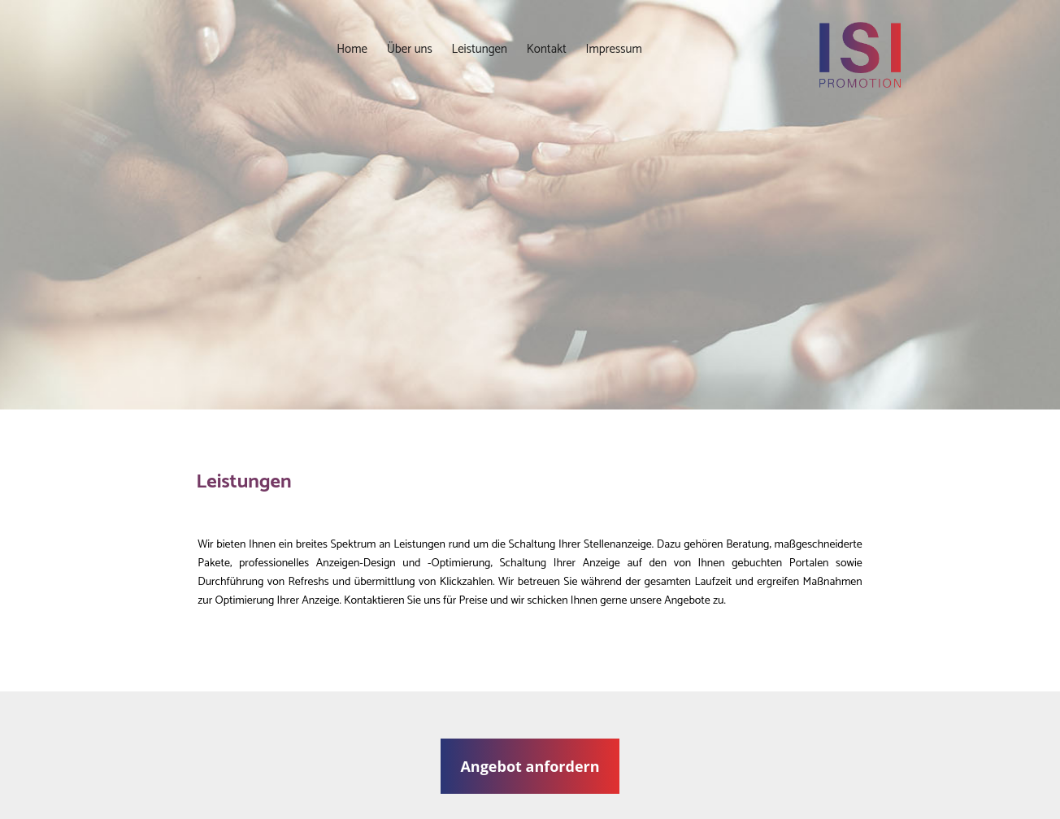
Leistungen (479, 49)
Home (352, 49)
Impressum (614, 49)
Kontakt (547, 49)
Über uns (409, 49)
